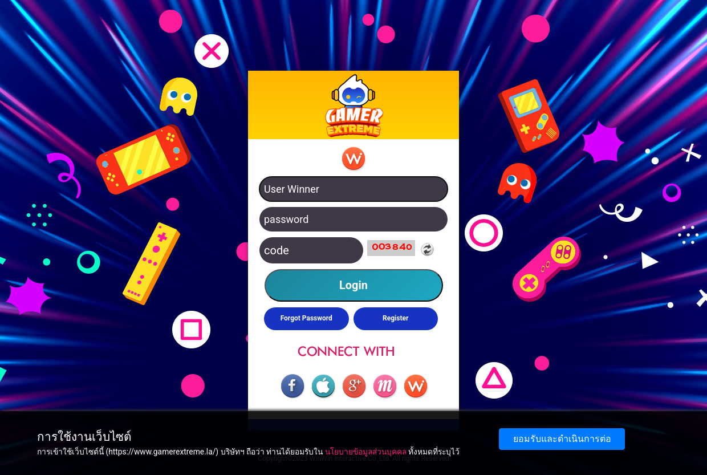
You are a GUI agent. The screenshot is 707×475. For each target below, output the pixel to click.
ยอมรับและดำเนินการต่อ (562, 438)
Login (353, 285)
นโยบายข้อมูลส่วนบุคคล (366, 451)
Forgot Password (306, 318)
